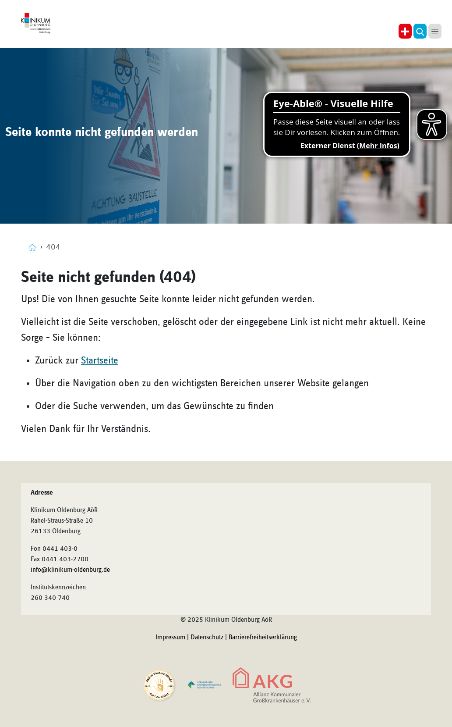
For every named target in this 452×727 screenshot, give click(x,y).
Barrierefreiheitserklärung (263, 637)
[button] (420, 31)
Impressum (170, 637)
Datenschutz (207, 637)
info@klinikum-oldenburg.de (70, 570)
